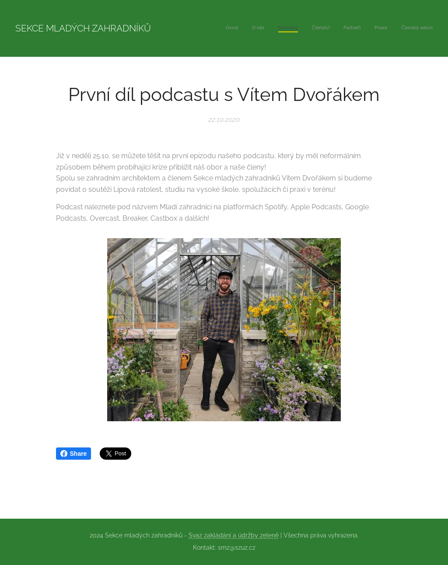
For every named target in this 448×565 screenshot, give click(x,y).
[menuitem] (351, 28)
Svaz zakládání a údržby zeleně (234, 535)
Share (73, 453)
